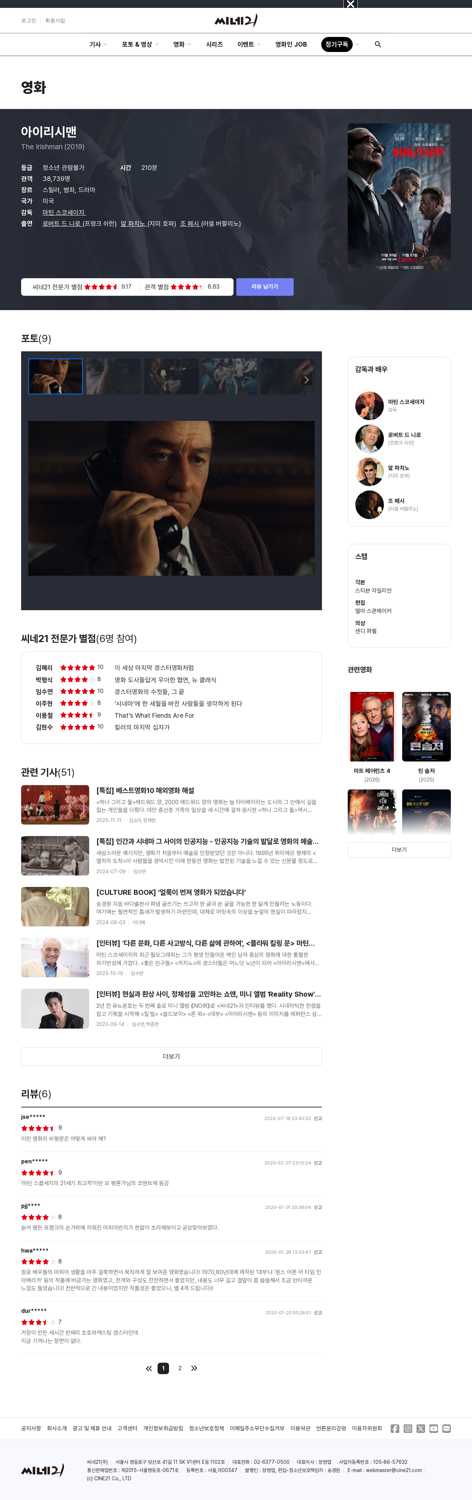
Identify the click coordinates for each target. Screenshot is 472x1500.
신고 (318, 1118)
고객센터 (127, 1428)
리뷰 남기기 (265, 286)
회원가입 (55, 20)
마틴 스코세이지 (64, 212)
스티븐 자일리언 (373, 590)
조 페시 (190, 223)
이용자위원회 (367, 1428)
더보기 (171, 1056)
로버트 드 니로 (62, 223)
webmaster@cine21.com (394, 1470)
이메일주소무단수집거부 (257, 1428)
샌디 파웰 (366, 631)
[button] (306, 380)
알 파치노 (134, 223)
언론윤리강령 (331, 1428)
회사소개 (57, 1428)
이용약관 (300, 1428)
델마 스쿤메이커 (373, 611)
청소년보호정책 (206, 1428)
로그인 (28, 20)
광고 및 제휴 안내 (92, 1428)
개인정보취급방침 (163, 1428)
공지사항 (31, 1428)
